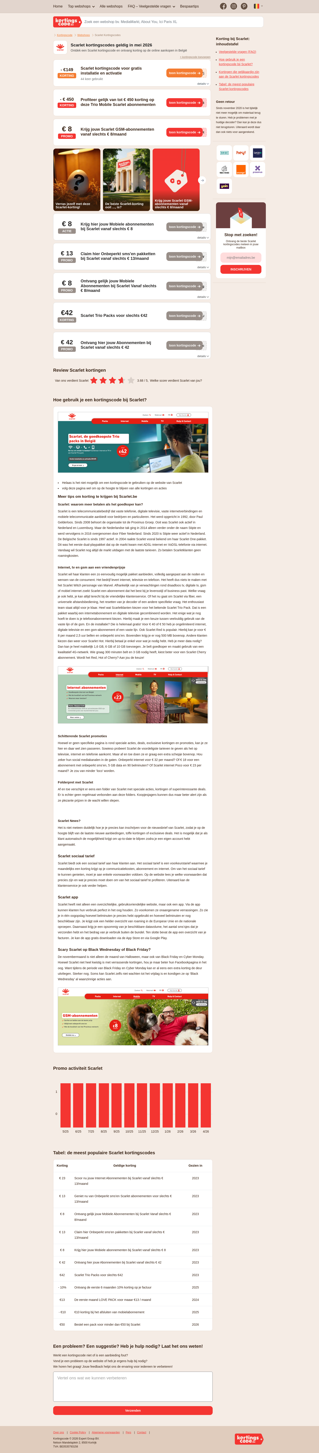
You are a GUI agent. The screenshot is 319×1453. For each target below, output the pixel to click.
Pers (128, 1432)
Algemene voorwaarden (106, 1432)
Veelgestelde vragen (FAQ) (237, 52)
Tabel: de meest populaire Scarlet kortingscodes (236, 86)
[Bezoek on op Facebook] (223, 6)
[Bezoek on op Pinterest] (244, 6)
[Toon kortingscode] (184, 73)
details (202, 83)
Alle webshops (111, 6)
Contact (141, 1432)
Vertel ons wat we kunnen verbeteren (92, 1378)
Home (58, 6)
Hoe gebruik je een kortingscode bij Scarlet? (236, 62)
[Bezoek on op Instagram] (234, 6)
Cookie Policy (78, 1432)
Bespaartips (189, 6)
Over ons (58, 1432)
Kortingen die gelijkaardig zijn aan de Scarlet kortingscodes (239, 74)
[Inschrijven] (240, 269)
